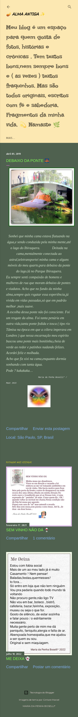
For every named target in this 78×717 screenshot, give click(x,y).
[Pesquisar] (69, 6)
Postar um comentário (51, 667)
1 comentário (44, 538)
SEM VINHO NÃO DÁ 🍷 (27, 530)
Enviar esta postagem (51, 428)
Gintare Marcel (51, 699)
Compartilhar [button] (17, 428)
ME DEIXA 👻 (18, 659)
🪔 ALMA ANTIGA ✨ (25, 14)
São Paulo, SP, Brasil (35, 437)
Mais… (10, 137)
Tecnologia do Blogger (39, 692)
